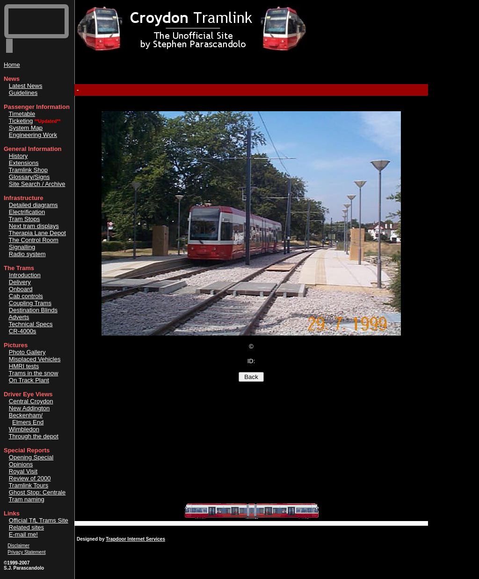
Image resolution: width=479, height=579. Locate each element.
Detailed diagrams (33, 204)
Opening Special (31, 457)
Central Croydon (31, 401)
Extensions (24, 162)
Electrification (27, 211)
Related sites (26, 527)
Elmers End (28, 422)
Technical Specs (31, 324)
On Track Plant (29, 380)
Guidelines (23, 92)
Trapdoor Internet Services (135, 539)
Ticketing (21, 120)
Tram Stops (24, 218)
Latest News (26, 85)
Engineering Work (33, 134)
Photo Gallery (27, 352)
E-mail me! (23, 534)
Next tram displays (34, 225)
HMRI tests (24, 366)
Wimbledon (24, 429)
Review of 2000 (30, 478)
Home (12, 64)
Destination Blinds (33, 310)
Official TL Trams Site (38, 520)
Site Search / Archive (37, 183)
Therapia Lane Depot (37, 232)
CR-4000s (22, 331)
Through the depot (33, 436)
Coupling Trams (30, 303)
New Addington (29, 408)
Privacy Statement (26, 552)
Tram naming (26, 499)
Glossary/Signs (29, 176)
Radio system (27, 253)
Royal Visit (23, 471)
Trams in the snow (33, 373)
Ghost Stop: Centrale (37, 492)
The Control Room (33, 239)
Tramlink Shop (28, 169)
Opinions (21, 464)
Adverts (18, 317)
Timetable (22, 113)
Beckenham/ (26, 415)
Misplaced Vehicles (35, 359)
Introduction (25, 275)
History (18, 155)
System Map (26, 127)
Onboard (21, 289)
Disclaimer (18, 545)
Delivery (20, 282)
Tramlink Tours (29, 485)
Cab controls (26, 296)
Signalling (22, 246)
